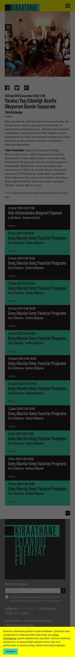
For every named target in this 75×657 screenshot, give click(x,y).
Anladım (10, 651)
